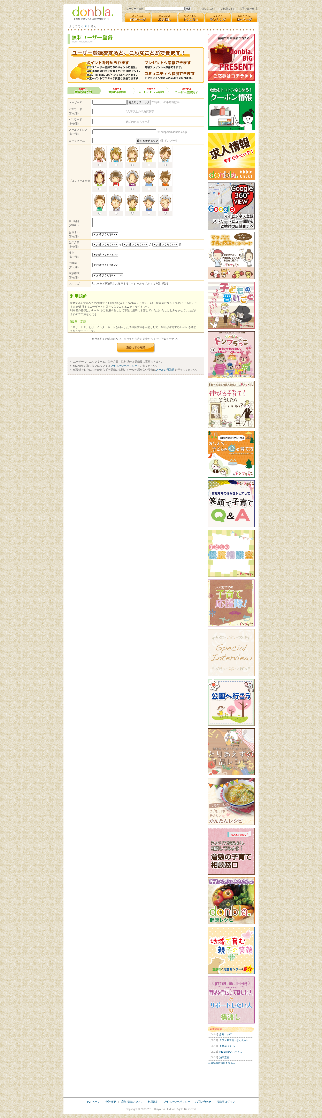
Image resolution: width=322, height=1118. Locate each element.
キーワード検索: (135, 8)
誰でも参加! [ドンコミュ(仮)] (191, 17)
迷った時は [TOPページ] (138, 17)
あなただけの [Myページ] (244, 17)
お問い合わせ (246, 8)
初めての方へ (208, 8)
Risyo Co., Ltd (162, 1109)
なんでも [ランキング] (218, 17)
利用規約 (153, 1101)
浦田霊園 (218, 1057)
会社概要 (110, 1101)
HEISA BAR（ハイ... (225, 1051)
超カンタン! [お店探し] (164, 17)
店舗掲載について (132, 1101)
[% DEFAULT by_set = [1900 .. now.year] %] (105, 244)
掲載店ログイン (225, 1101)
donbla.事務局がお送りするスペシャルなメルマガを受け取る (132, 283)
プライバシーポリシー (123, 365)
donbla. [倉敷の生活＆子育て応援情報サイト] (92, 13)
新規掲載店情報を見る (221, 1063)
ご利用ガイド (227, 8)
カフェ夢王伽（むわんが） (228, 1040)
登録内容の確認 (136, 348)
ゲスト (85, 26)
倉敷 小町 (220, 1034)
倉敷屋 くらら (221, 1046)
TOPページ (93, 1101)
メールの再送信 (165, 369)
